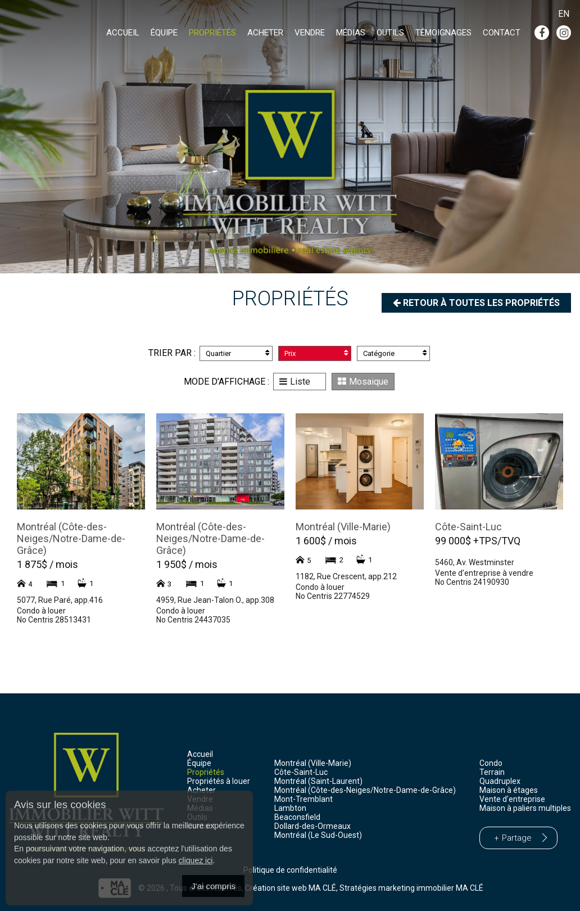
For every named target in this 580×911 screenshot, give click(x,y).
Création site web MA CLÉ (290, 887)
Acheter (265, 33)
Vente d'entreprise (512, 799)
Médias (350, 33)
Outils (390, 33)
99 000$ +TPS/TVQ (477, 541)
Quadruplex (499, 781)
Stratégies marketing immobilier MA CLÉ (411, 887)
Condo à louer (41, 610)
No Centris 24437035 (193, 619)
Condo (490, 763)
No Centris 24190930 (472, 582)
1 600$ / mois (326, 541)
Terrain (492, 772)
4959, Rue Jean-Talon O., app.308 (215, 600)
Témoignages (443, 33)
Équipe (164, 33)
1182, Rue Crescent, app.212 (346, 576)
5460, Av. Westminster (474, 562)
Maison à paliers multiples (525, 808)
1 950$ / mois (187, 564)
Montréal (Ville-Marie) (343, 527)
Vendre (309, 33)
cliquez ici (196, 860)
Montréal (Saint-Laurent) (318, 781)
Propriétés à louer (218, 781)
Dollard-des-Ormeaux (312, 826)
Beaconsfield (297, 817)
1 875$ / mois (47, 564)
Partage (517, 838)
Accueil (122, 33)
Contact (501, 33)
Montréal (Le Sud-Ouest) (318, 835)
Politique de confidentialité (290, 869)
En (563, 13)
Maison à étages (508, 790)
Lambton (290, 808)
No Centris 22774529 (333, 596)
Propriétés (212, 33)
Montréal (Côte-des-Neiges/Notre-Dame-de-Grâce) (71, 538)
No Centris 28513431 (54, 619)
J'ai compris (213, 886)
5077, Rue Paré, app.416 (60, 600)
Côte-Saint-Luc (468, 527)
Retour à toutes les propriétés (476, 302)
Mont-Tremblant (303, 799)
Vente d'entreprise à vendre (484, 573)
